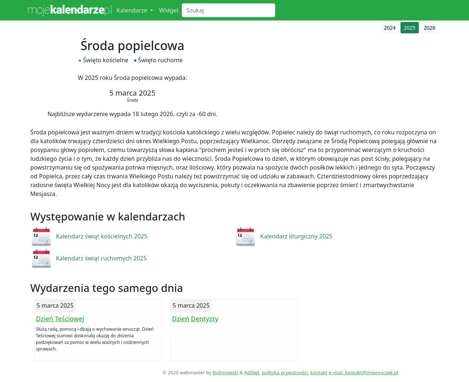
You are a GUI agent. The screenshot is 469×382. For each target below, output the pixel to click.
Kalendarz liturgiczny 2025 (296, 236)
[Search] (228, 10)
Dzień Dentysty (195, 318)
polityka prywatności (285, 372)
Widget (169, 10)
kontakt (318, 372)
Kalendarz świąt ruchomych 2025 (101, 258)
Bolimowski (225, 372)
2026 (429, 27)
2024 (390, 27)
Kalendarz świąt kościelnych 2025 (102, 236)
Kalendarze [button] (133, 10)
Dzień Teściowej (60, 318)
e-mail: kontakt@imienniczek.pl (363, 372)
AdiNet (251, 372)
